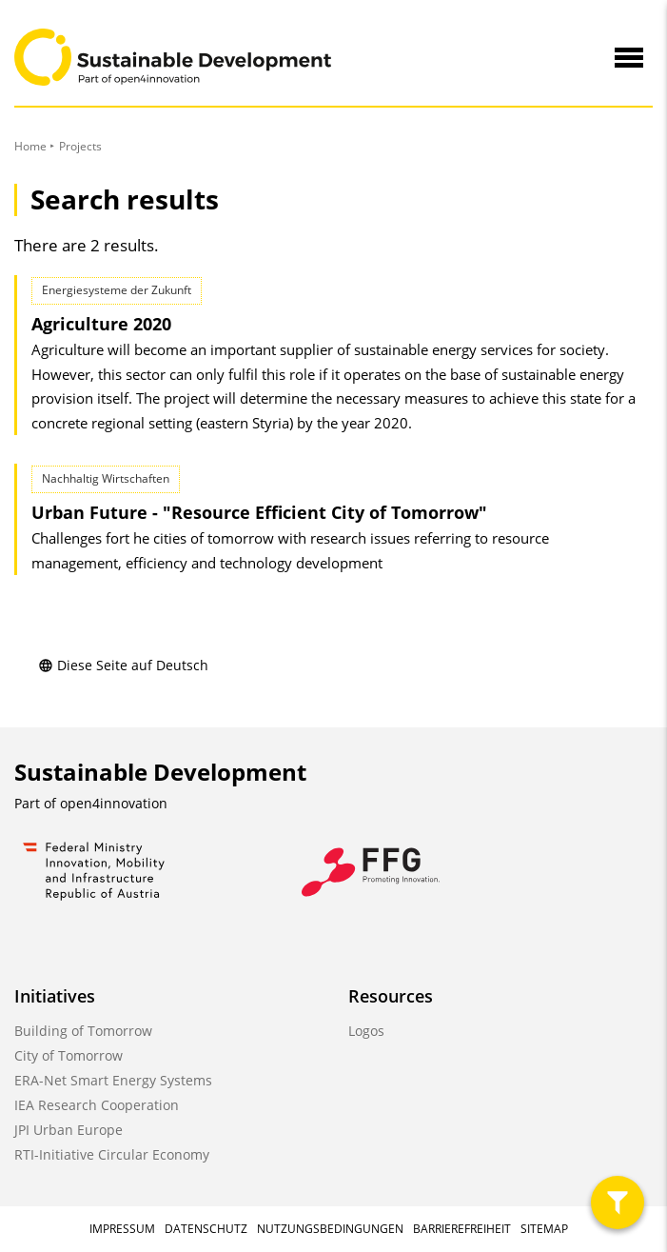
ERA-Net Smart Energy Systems (113, 1080)
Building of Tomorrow (83, 1031)
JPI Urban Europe (68, 1130)
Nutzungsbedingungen (330, 1229)
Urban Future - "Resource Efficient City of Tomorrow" (259, 512)
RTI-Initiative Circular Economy (111, 1154)
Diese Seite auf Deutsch (123, 665)
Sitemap (544, 1229)
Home (30, 146)
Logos (366, 1031)
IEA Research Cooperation (96, 1105)
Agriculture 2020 (101, 323)
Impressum (122, 1229)
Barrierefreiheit (462, 1229)
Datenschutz (206, 1229)
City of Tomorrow (68, 1055)
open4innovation (113, 803)
